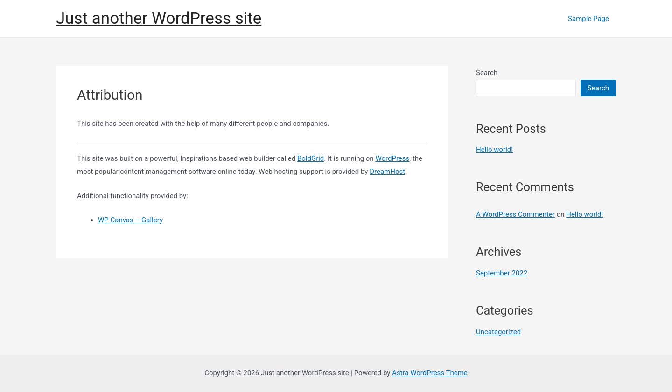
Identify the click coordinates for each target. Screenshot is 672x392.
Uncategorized (498, 332)
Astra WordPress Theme (430, 373)
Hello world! (494, 149)
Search (486, 73)
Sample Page (588, 18)
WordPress (392, 158)
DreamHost (387, 171)
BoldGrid (310, 158)
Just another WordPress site (158, 18)
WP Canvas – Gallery (130, 220)
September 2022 (501, 273)
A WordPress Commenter (515, 214)
